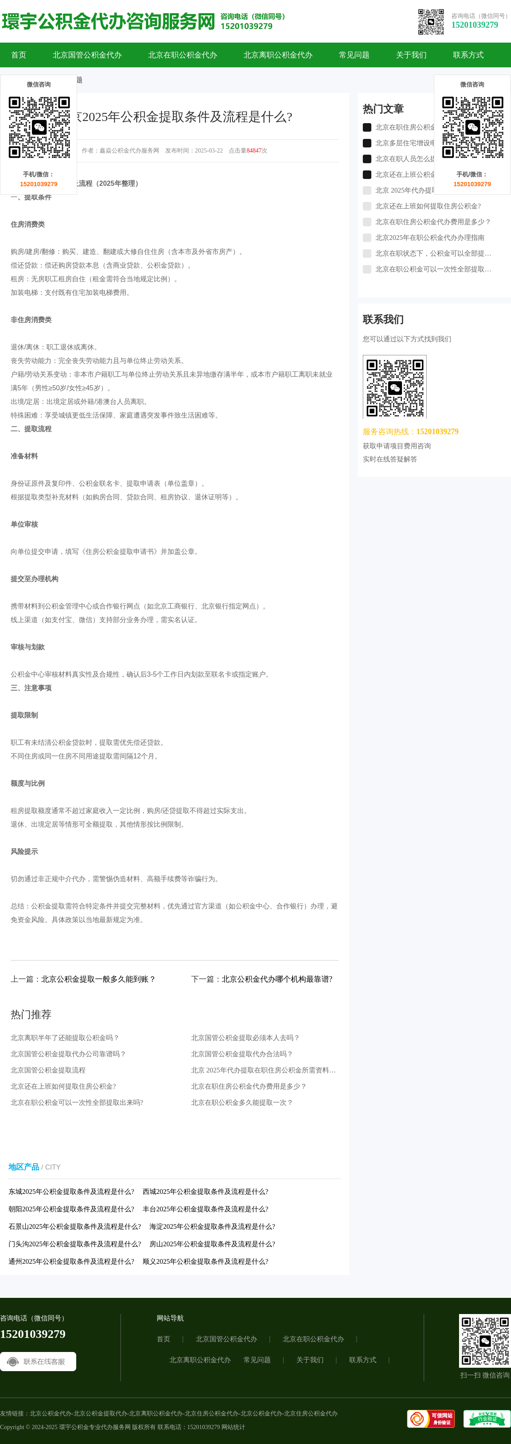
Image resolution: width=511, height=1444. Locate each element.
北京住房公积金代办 (211, 1413)
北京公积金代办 (51, 1413)
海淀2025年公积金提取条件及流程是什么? (212, 1226)
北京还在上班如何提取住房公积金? (63, 1086)
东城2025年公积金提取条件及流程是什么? (71, 1191)
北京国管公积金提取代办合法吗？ (242, 1054)
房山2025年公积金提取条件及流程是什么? (212, 1244)
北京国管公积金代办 (87, 55)
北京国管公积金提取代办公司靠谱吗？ (68, 1054)
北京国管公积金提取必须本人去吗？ (245, 1037)
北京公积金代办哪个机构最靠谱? (277, 979)
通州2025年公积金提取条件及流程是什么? (71, 1261)
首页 (18, 55)
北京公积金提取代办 (100, 1413)
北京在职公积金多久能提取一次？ (242, 1102)
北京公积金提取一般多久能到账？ (98, 979)
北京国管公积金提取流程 (48, 1070)
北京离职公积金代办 (278, 55)
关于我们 (411, 55)
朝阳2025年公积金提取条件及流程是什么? (71, 1209)
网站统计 (233, 1427)
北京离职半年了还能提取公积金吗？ (65, 1037)
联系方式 (468, 55)
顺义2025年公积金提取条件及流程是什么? (205, 1261)
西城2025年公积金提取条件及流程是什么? (205, 1191)
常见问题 (354, 55)
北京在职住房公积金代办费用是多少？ (249, 1086)
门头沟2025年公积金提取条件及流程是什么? (75, 1244)
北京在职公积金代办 (182, 55)
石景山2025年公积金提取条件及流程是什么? (75, 1226)
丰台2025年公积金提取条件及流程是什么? (205, 1209)
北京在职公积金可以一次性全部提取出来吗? (77, 1102)
